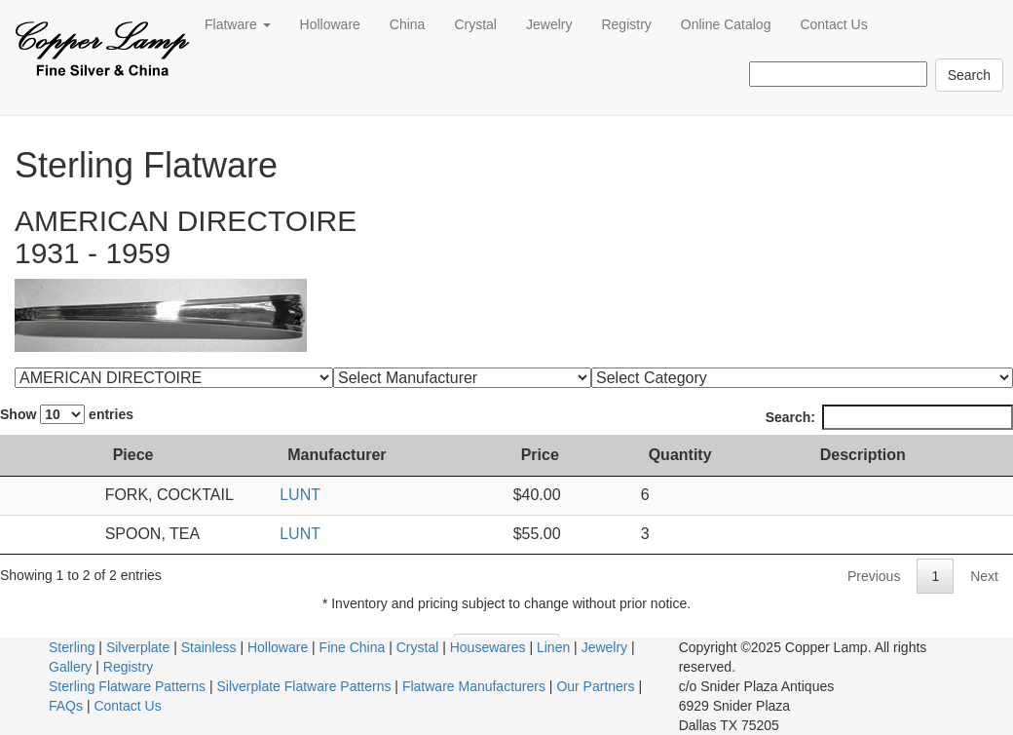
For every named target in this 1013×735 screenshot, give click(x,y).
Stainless (209, 647)
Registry (626, 24)
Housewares (488, 647)
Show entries (66, 414)
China (408, 24)
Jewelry (549, 24)
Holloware (330, 24)
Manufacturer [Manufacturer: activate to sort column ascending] (372, 454)
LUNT (336, 494)
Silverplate (137, 647)
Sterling (71, 647)
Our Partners (595, 686)
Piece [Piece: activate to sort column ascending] (92, 454)
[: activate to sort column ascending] (27, 456)
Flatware (238, 24)
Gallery (70, 667)
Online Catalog (726, 24)
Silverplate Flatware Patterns (304, 686)
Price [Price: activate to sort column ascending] (563, 454)
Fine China (352, 647)
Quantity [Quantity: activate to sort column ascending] (700, 454)
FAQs (66, 706)
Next (984, 576)
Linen (553, 647)
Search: (889, 417)
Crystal (475, 24)
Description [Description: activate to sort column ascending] (874, 454)
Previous (873, 576)
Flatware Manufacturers (473, 686)
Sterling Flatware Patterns (127, 686)
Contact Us (833, 24)
